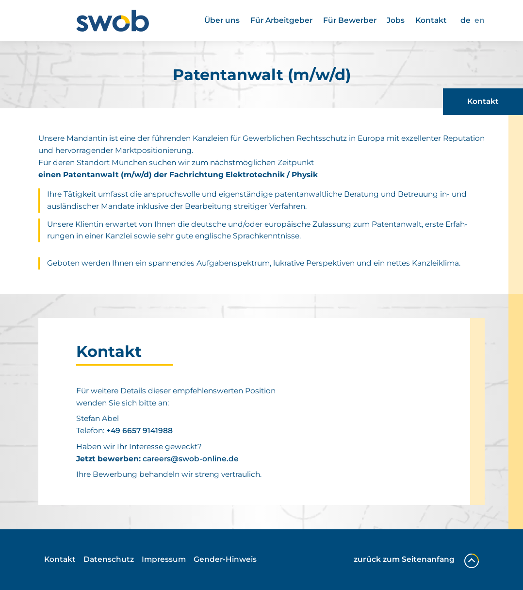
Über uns (222, 20)
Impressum (164, 559)
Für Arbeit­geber (281, 20)
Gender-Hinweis (225, 559)
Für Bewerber (349, 20)
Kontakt (431, 20)
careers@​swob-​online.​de (191, 458)
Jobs (396, 20)
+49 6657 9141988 (139, 430)
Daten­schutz (108, 559)
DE (465, 20)
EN (479, 20)
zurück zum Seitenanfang (416, 560)
